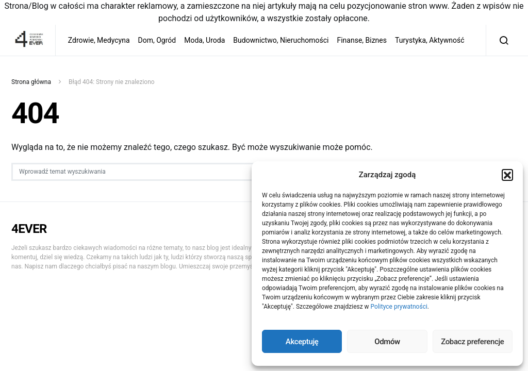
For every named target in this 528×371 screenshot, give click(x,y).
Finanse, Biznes (362, 40)
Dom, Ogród (157, 40)
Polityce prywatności (399, 306)
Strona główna (31, 82)
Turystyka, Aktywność (430, 40)
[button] (507, 175)
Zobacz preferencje (472, 341)
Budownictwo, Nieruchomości (280, 40)
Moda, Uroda (204, 40)
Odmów (387, 341)
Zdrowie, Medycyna (99, 40)
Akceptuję (302, 341)
